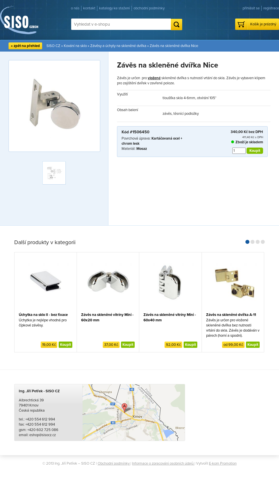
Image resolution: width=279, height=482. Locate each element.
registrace (271, 8)
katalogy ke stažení (114, 8)
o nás (75, 8)
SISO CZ (53, 46)
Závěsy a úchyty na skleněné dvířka (118, 46)
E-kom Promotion (223, 463)
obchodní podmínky (149, 8)
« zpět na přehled (25, 46)
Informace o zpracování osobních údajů (163, 463)
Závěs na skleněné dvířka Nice (174, 46)
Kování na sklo (75, 46)
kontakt (89, 8)
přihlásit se (251, 8)
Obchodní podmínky (114, 463)
